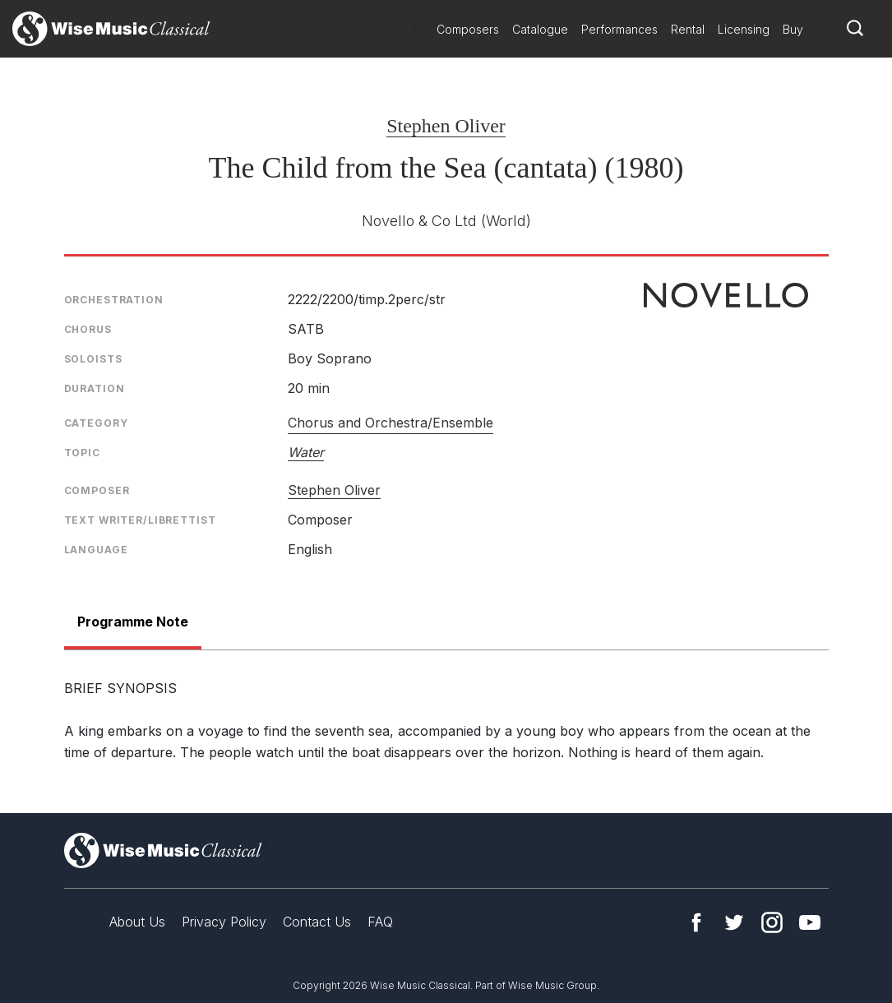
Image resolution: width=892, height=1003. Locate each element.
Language (96, 549)
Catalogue (540, 29)
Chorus (88, 329)
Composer (97, 490)
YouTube (809, 922)
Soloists (93, 359)
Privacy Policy (224, 921)
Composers (468, 29)
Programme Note (132, 621)
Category (96, 423)
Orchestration (114, 300)
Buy (793, 29)
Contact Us (317, 921)
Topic (82, 452)
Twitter (734, 922)
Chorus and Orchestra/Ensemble (390, 422)
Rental (688, 29)
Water (306, 452)
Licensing (744, 29)
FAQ (380, 921)
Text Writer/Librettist (140, 520)
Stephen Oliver (446, 125)
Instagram (772, 922)
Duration (94, 388)
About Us (137, 921)
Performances (619, 29)
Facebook (696, 922)
